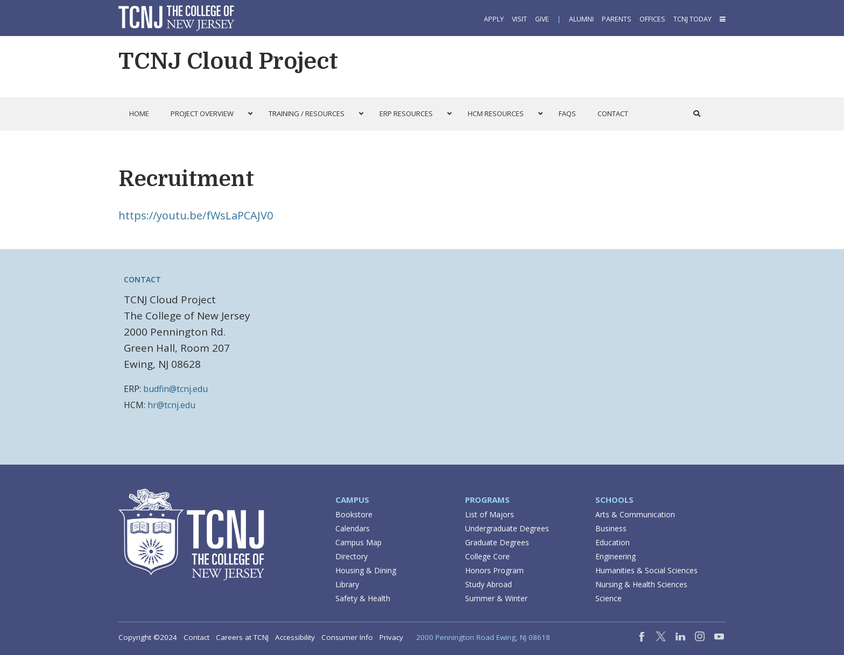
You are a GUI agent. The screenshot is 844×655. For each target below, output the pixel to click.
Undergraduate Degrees (507, 528)
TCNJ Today (692, 19)
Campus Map (358, 542)
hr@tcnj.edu (171, 405)
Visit (519, 19)
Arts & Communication (635, 514)
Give (542, 19)
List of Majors (489, 514)
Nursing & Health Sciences (641, 584)
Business (611, 528)
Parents (616, 19)
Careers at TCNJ (242, 637)
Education (612, 542)
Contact (196, 637)
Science (608, 598)
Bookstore (353, 514)
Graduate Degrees (497, 542)
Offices (652, 19)
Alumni (581, 19)
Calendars (352, 528)
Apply (494, 19)
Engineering (615, 556)
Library (347, 584)
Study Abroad (488, 584)
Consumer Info (347, 637)
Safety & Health (362, 598)
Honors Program (494, 570)
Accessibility (295, 637)
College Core (487, 556)
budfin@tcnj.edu (175, 389)
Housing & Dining (365, 570)
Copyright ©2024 (147, 637)
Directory (351, 556)
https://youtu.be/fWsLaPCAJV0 (195, 215)
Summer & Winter (496, 598)
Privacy (391, 637)
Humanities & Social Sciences (646, 570)
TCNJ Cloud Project (228, 61)
